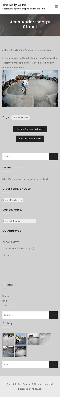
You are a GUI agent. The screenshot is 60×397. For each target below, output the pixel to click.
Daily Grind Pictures (23, 49)
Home (5, 296)
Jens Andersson (20, 117)
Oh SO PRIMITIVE (10, 242)
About (5, 305)
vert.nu (5, 254)
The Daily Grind (14, 5)
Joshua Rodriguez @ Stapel (30, 129)
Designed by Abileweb (30, 388)
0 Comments (44, 49)
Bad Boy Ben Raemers (30, 138)
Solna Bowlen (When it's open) (18, 248)
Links (4, 300)
